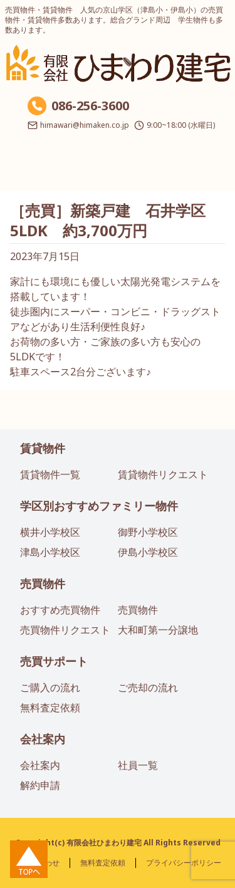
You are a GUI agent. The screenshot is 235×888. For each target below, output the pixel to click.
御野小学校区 (148, 532)
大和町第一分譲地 (158, 630)
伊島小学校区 (148, 552)
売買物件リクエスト (65, 630)
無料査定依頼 (50, 707)
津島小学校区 (50, 552)
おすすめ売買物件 (60, 610)
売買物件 (42, 583)
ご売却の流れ (148, 687)
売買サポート (54, 661)
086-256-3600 (90, 105)
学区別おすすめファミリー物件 (99, 505)
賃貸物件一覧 (50, 474)
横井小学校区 (50, 532)
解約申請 (40, 785)
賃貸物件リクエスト (163, 474)
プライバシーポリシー (183, 862)
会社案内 (42, 738)
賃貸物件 (42, 448)
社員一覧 (138, 765)
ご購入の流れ (50, 687)
